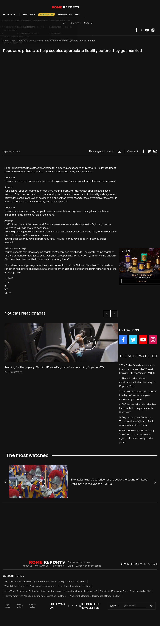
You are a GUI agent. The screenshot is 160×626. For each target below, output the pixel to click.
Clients (110, 23)
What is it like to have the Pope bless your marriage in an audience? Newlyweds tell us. (47, 586)
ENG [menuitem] (122, 23)
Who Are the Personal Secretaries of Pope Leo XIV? (95, 595)
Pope (16, 14)
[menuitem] (123, 23)
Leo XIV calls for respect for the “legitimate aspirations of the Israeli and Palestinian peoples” (51, 591)
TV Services (82, 14)
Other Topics (63, 14)
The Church (43, 14)
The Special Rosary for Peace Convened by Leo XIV (125, 591)
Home (6, 40)
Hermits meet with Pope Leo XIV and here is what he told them (35, 595)
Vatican (27, 14)
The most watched (104, 14)
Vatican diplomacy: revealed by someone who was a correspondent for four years (45, 581)
